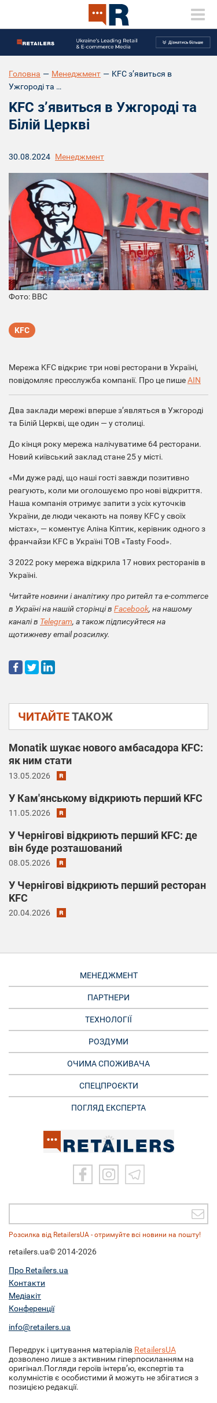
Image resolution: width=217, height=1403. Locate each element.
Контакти (27, 1283)
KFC (22, 330)
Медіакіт (25, 1295)
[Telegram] (135, 1174)
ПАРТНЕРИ (108, 997)
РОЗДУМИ (108, 1041)
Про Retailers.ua (38, 1270)
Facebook (131, 608)
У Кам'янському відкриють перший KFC (106, 798)
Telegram (56, 621)
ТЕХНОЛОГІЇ (108, 1019)
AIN (194, 380)
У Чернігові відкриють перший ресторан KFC (107, 891)
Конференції (31, 1308)
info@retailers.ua (40, 1327)
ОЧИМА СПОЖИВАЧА (108, 1063)
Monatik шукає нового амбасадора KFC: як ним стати (106, 754)
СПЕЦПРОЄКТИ (108, 1085)
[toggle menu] (197, 14)
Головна (25, 73)
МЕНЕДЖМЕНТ (109, 975)
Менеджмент (76, 73)
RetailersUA (155, 1349)
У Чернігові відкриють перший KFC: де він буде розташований (103, 841)
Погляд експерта (108, 1107)
